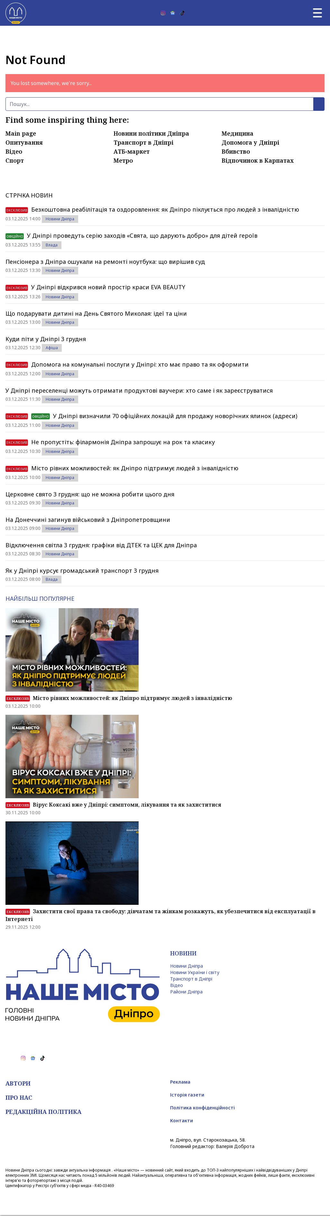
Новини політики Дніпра (151, 133)
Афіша (52, 347)
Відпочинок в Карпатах (258, 160)
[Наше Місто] (15, 13)
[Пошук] (159, 104)
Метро (123, 160)
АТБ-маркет (132, 151)
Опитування (24, 142)
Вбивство (236, 151)
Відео (13, 151)
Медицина (237, 133)
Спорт (14, 160)
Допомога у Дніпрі (250, 142)
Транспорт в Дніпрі (143, 142)
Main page (20, 133)
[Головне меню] (317, 13)
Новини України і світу (194, 972)
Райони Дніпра (186, 992)
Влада (52, 245)
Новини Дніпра (60, 219)
